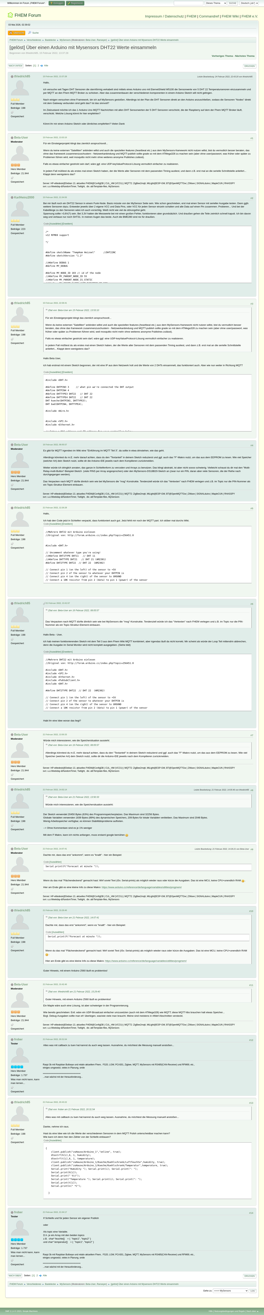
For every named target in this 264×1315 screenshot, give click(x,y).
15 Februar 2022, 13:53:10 (55, 137)
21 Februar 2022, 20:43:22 (55, 1102)
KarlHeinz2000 (24, 197)
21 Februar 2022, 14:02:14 (55, 789)
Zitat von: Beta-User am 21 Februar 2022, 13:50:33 (73, 797)
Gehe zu (207, 1290)
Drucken (250, 66)
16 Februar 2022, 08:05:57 (55, 444)
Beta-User (91, 40)
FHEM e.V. (250, 16)
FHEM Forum (27, 15)
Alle (46, 65)
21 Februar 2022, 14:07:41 (55, 849)
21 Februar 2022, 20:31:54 (55, 1039)
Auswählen (55, 223)
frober (18, 1039)
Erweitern (67, 223)
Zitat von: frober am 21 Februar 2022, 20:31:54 (71, 1109)
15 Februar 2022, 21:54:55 (55, 197)
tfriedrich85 (22, 76)
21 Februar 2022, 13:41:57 (58, 603)
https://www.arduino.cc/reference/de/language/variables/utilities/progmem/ (142, 887)
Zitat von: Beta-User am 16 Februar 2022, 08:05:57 (73, 610)
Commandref (209, 16)
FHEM (191, 16)
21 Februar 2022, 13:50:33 (55, 734)
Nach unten (15, 66)
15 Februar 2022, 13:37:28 (55, 76)
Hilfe (211, 1311)
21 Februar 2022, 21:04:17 (55, 1212)
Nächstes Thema (244, 56)
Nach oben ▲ (253, 1311)
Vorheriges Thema (222, 56)
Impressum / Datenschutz (164, 16)
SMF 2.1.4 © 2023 (13, 1311)
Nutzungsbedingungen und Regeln (229, 1311)
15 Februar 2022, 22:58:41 (55, 303)
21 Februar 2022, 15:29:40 (55, 910)
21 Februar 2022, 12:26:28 (55, 507)
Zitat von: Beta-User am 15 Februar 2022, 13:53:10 (73, 310)
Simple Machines (30, 1311)
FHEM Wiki (230, 16)
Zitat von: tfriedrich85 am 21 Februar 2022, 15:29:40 (74, 991)
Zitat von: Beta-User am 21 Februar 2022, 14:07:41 (73, 917)
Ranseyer (101, 40)
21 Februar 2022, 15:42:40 (55, 984)
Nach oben (15, 1276)
